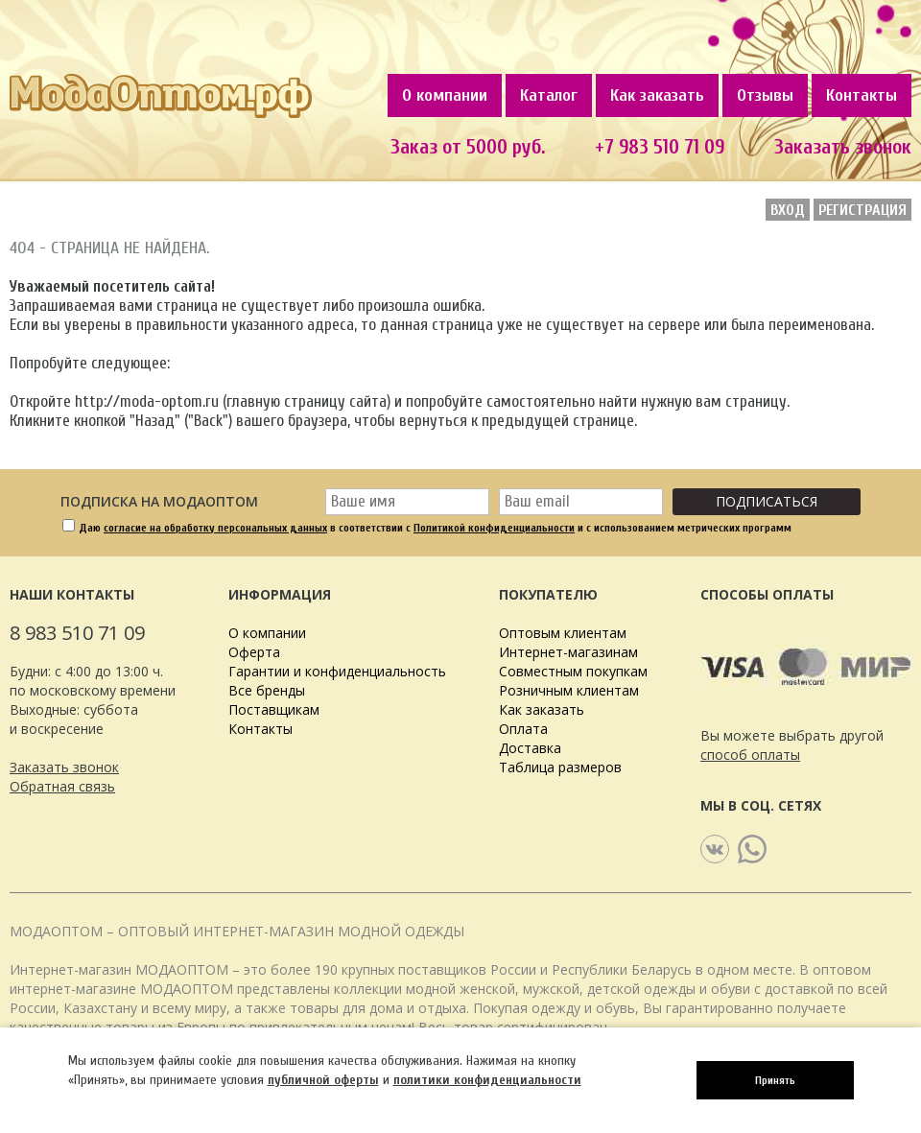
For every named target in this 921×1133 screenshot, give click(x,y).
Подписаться (766, 501)
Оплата (523, 729)
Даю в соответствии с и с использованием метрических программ (435, 527)
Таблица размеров (560, 767)
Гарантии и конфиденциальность (337, 671)
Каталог (549, 95)
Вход (787, 210)
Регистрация (862, 210)
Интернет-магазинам (568, 652)
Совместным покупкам (573, 671)
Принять (775, 1080)
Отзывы (765, 95)
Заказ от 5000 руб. (467, 146)
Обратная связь (62, 786)
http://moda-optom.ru (147, 401)
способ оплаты (750, 754)
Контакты (861, 95)
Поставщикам (273, 709)
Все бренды (266, 690)
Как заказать (657, 95)
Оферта (254, 652)
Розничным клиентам (569, 690)
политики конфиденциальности (487, 1080)
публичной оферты (323, 1080)
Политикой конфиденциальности (494, 527)
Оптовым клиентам (562, 633)
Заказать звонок (64, 767)
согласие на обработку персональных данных (215, 527)
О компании (444, 95)
